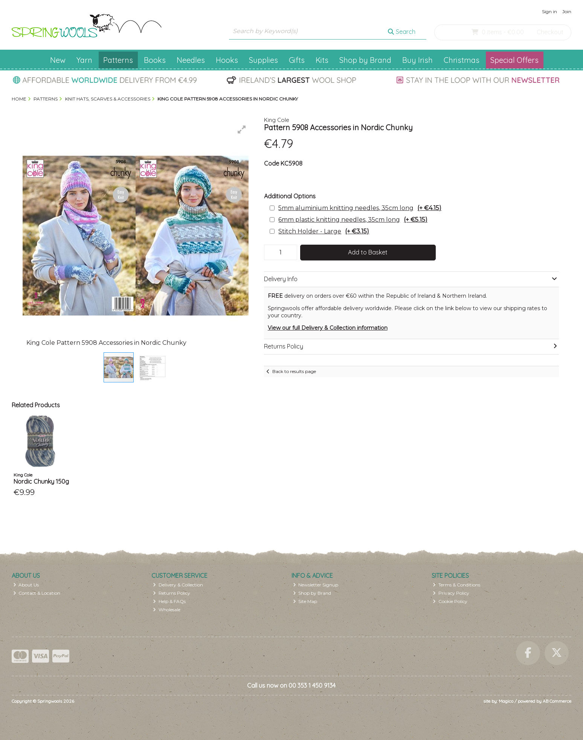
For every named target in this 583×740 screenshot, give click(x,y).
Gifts (297, 60)
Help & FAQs (169, 601)
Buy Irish (417, 60)
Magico (506, 701)
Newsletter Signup (316, 585)
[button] (242, 129)
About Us (26, 585)
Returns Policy (171, 593)
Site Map (305, 601)
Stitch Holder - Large (323, 231)
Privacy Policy (451, 593)
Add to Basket (368, 252)
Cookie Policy (450, 601)
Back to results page (294, 371)
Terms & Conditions (456, 585)
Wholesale (166, 609)
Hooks (227, 60)
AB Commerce (557, 701)
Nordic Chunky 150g (41, 481)
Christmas (461, 60)
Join (566, 11)
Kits (322, 60)
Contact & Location (37, 593)
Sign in (549, 11)
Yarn (84, 60)
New (58, 60)
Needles (191, 60)
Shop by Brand (365, 60)
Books (155, 60)
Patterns (118, 60)
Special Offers (514, 60)
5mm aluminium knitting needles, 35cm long (359, 208)
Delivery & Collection (178, 585)
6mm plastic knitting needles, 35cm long (352, 219)
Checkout (550, 32)
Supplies (263, 60)
